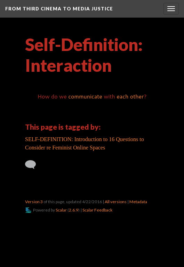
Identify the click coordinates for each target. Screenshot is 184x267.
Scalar (61, 210)
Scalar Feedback (97, 210)
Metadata (138, 201)
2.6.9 (73, 210)
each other (130, 96)
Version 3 (34, 201)
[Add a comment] (33, 164)
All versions (116, 201)
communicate (85, 96)
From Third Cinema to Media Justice (59, 8)
